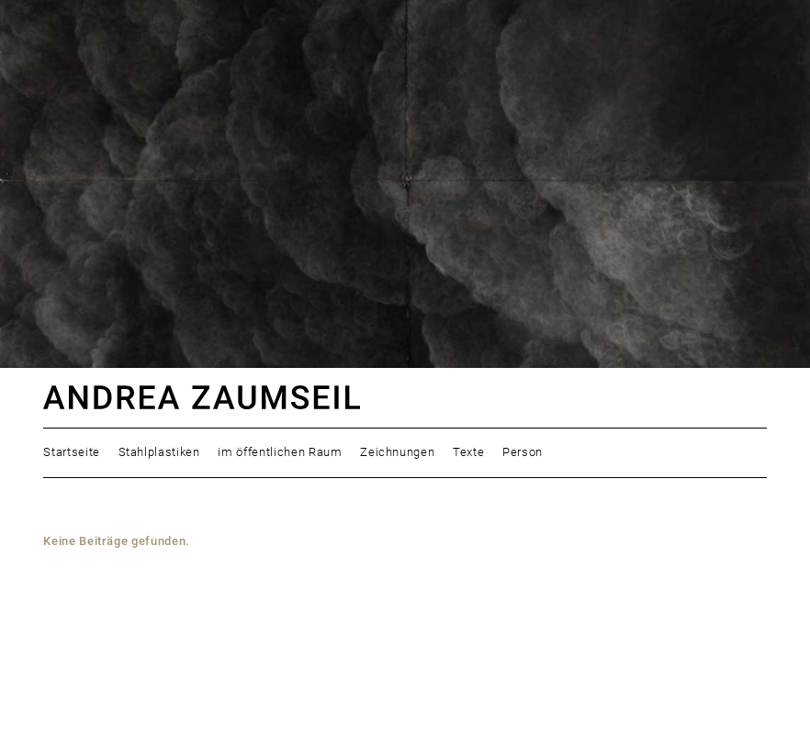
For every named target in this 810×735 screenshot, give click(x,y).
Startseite (71, 452)
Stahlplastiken (159, 452)
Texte (468, 452)
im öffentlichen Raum (280, 452)
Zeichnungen (397, 452)
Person (522, 452)
